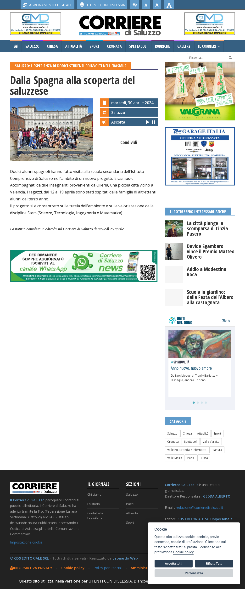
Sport (94, 46)
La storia (93, 504)
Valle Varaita (211, 442)
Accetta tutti (173, 563)
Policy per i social (108, 567)
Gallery (183, 46)
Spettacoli (138, 46)
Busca (204, 458)
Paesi (191, 458)
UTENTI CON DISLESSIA (102, 5)
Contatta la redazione (95, 515)
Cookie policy (72, 567)
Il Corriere (209, 46)
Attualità (73, 46)
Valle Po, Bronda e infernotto (186, 450)
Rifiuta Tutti (214, 563)
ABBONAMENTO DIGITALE (47, 5)
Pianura (217, 450)
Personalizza (194, 573)
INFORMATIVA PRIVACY (31, 567)
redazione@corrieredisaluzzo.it (199, 507)
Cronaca (114, 46)
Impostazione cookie (26, 542)
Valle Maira (174, 458)
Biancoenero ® (147, 581)
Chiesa (52, 46)
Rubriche (162, 46)
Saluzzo (32, 46)
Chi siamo (94, 494)
